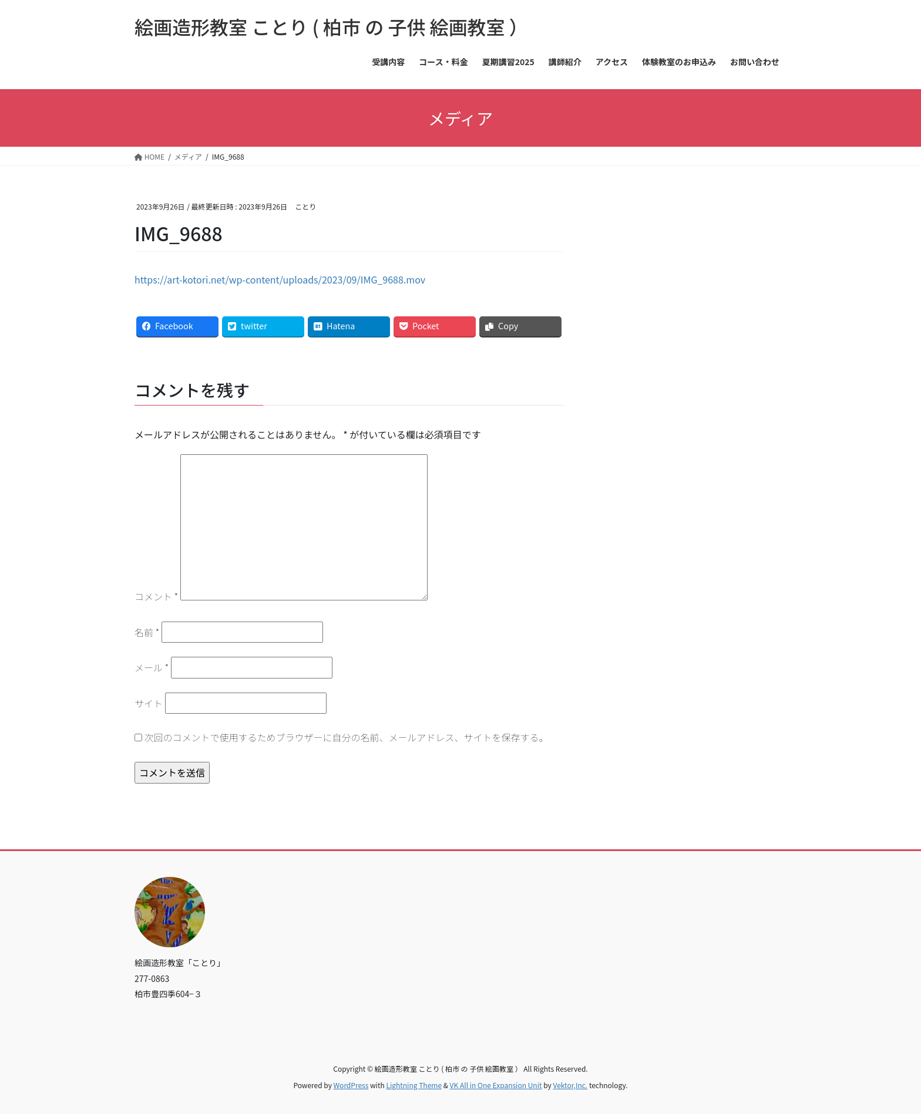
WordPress (351, 1085)
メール (152, 667)
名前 (147, 632)
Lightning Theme (414, 1085)
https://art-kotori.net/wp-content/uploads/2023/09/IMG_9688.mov (280, 279)
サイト (149, 703)
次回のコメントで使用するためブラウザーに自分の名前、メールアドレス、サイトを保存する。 (346, 737)
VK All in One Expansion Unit (496, 1085)
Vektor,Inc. (570, 1085)
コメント (156, 596)
